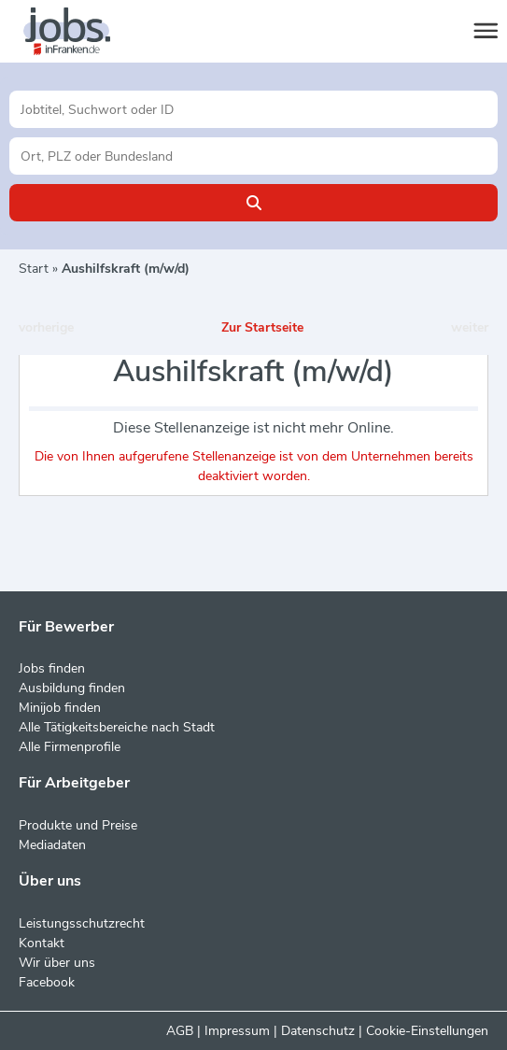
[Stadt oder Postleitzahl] (253, 156)
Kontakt (41, 943)
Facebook (47, 982)
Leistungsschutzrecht (82, 923)
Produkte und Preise (78, 825)
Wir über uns (57, 963)
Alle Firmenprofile (69, 747)
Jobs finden (52, 668)
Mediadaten (52, 845)
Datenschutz (318, 1031)
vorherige (46, 327)
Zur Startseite (262, 327)
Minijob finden (60, 708)
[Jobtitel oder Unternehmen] (253, 109)
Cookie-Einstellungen (427, 1031)
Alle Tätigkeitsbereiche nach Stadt (117, 727)
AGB (179, 1031)
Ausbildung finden (72, 688)
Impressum (237, 1031)
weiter (469, 327)
